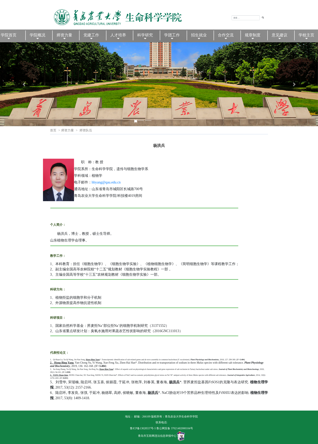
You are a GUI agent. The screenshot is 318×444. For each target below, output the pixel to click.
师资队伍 (86, 130)
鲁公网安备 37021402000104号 (174, 428)
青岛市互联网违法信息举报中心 (157, 436)
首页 (53, 130)
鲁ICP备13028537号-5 (143, 428)
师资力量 (67, 130)
